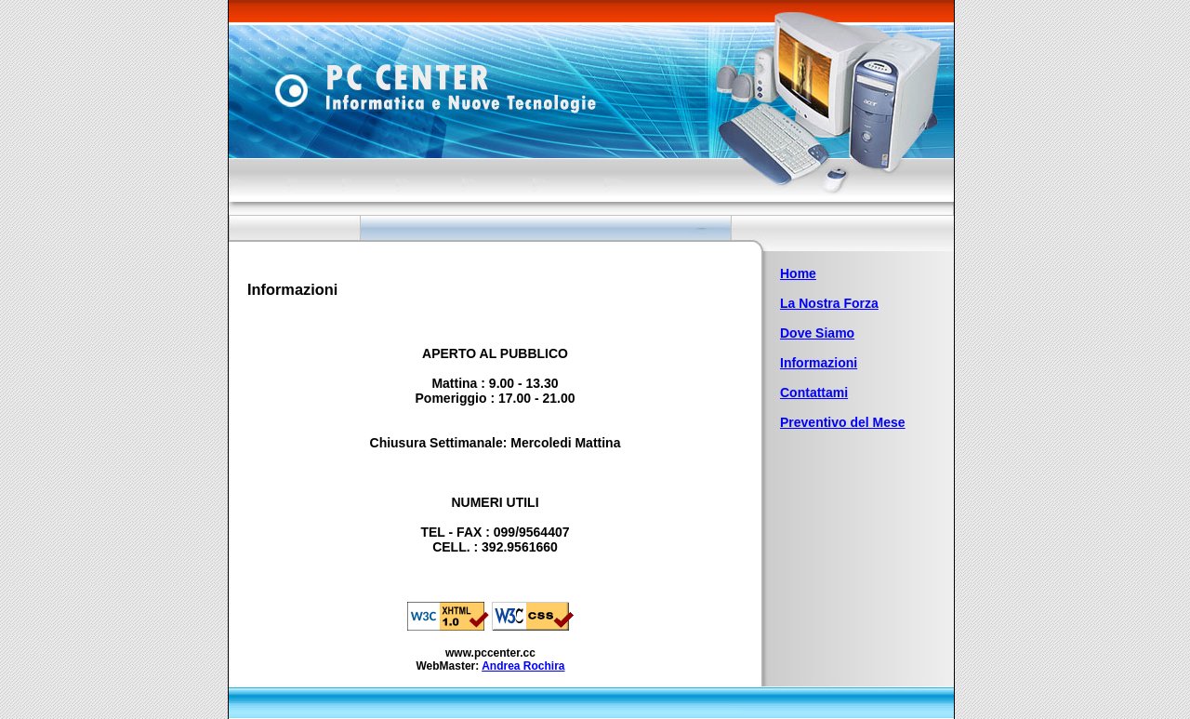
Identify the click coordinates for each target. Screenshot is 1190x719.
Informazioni (818, 362)
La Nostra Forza (829, 303)
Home (798, 273)
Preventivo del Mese (843, 422)
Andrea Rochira (523, 665)
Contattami (814, 392)
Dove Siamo (817, 333)
